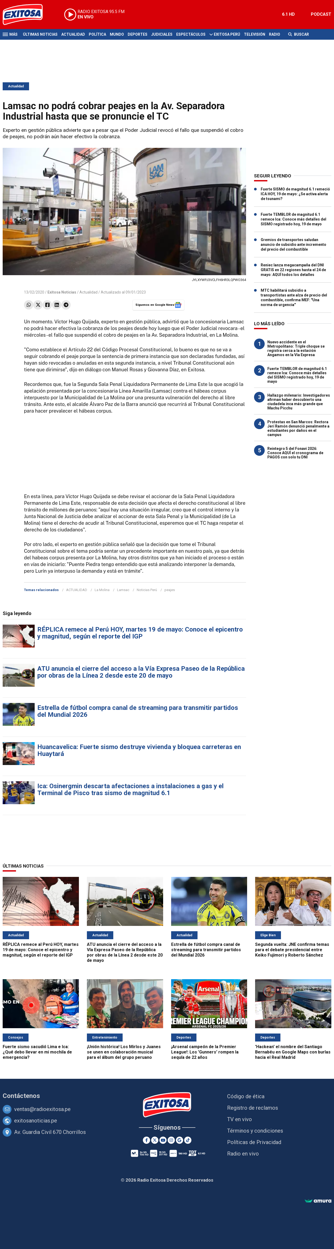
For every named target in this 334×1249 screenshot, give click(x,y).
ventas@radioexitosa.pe (42, 1109)
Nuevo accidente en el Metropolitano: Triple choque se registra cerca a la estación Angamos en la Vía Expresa (296, 348)
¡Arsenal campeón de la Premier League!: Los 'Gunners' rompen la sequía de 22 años (205, 1052)
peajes (169, 590)
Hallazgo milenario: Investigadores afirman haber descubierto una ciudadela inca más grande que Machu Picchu (298, 401)
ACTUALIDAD (76, 590)
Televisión (254, 34)
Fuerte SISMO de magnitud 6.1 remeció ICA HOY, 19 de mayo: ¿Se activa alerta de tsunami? (295, 194)
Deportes (137, 34)
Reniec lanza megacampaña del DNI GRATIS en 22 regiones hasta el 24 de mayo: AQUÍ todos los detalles (293, 270)
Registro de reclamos (252, 1108)
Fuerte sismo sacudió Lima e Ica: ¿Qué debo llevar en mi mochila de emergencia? (37, 1052)
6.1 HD (288, 14)
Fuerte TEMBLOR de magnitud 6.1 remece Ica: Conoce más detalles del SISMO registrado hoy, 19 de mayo (293, 219)
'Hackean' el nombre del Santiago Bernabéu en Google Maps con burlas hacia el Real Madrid (293, 1052)
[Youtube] (163, 1140)
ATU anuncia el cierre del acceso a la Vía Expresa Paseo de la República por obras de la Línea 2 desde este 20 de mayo (141, 672)
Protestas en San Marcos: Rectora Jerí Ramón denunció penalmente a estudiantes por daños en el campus (298, 428)
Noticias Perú (147, 590)
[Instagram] (171, 1140)
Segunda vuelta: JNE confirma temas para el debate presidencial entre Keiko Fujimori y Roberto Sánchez (292, 950)
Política (97, 34)
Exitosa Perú (227, 34)
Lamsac (123, 590)
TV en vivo (239, 1119)
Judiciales (161, 34)
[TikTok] (187, 1140)
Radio (274, 34)
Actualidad (73, 34)
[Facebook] (146, 1140)
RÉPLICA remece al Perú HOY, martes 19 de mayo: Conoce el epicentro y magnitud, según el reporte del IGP (140, 633)
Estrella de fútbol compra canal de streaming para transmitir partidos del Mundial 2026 (137, 711)
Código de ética (245, 1096)
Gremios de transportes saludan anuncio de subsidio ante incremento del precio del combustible (293, 244)
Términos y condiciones (255, 1131)
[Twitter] (154, 1140)
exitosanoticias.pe (35, 1120)
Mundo (117, 34)
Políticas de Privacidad (254, 1142)
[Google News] (179, 1140)
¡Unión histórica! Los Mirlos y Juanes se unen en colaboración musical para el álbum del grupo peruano (124, 1052)
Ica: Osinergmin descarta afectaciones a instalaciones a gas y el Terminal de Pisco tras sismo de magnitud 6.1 (130, 789)
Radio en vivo (243, 1153)
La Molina (102, 590)
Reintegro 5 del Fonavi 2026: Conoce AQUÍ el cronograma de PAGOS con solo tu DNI (295, 452)
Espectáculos (191, 34)
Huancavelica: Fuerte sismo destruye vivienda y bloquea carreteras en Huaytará (139, 750)
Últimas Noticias (40, 34)
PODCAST (321, 14)
